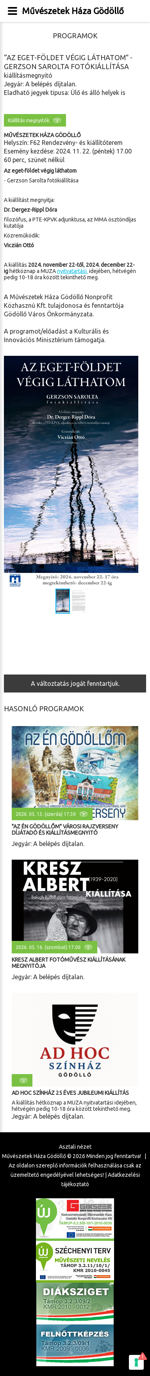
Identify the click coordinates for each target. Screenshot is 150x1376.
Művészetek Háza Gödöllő (73, 11)
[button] (131, 472)
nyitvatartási (72, 271)
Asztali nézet (75, 1147)
